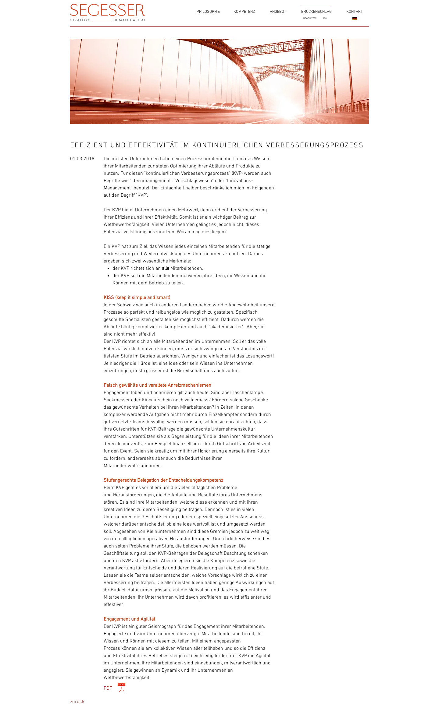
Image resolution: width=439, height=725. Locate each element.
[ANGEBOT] (278, 12)
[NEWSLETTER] (310, 18)
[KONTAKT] (354, 12)
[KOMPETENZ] (244, 12)
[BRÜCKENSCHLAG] (316, 12)
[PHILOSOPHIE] (208, 12)
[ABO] (324, 18)
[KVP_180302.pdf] (121, 689)
